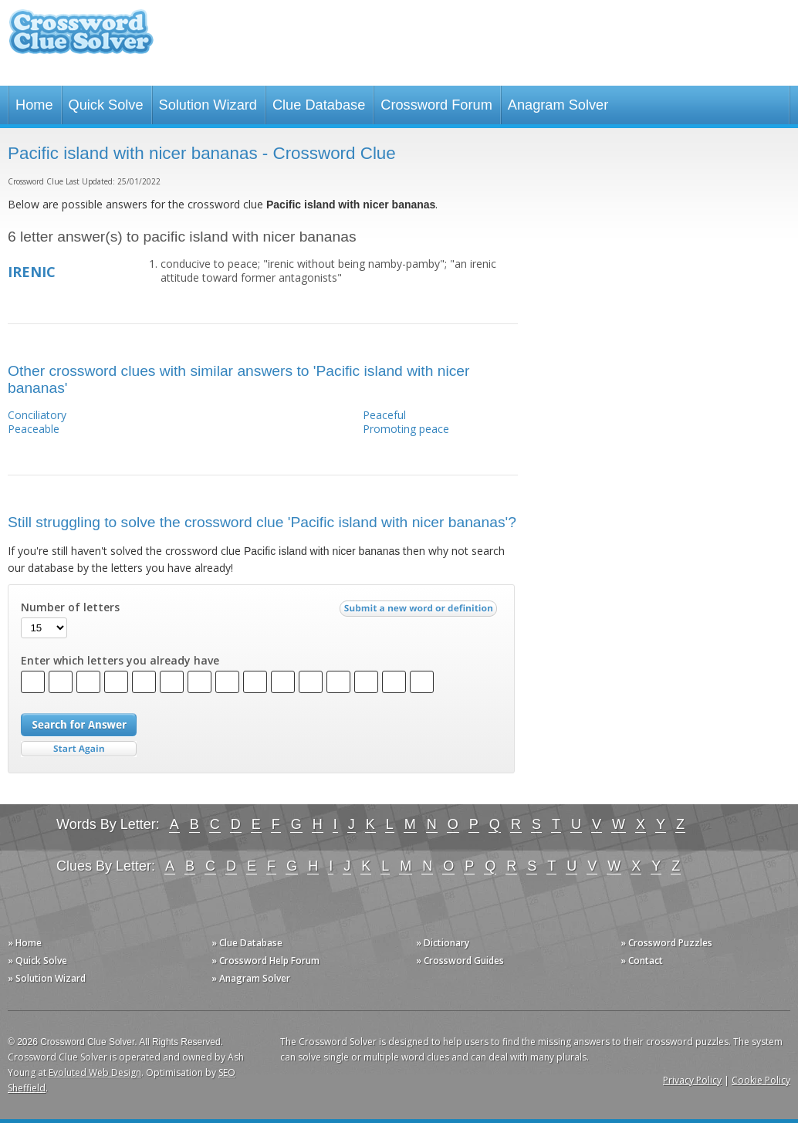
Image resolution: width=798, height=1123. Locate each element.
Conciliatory (37, 415)
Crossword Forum (436, 105)
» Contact (641, 960)
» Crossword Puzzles (666, 942)
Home (34, 105)
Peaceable (33, 428)
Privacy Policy (692, 1080)
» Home (25, 942)
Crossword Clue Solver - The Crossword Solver (81, 39)
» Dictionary (442, 942)
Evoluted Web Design (95, 1072)
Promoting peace (406, 428)
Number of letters (70, 607)
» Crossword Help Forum (265, 960)
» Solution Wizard (47, 978)
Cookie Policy (761, 1080)
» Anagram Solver (250, 978)
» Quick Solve (37, 960)
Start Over (79, 749)
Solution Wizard (208, 105)
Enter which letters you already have (120, 661)
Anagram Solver (558, 105)
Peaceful (384, 415)
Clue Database (318, 105)
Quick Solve (106, 105)
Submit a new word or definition (420, 612)
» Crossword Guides (460, 960)
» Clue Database (246, 942)
